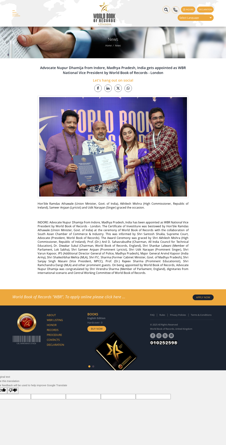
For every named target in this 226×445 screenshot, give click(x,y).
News (118, 45)
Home (108, 45)
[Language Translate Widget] (196, 17)
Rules (162, 314)
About (51, 315)
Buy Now (97, 328)
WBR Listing (55, 320)
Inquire (188, 9)
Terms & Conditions (201, 314)
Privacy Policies (178, 314)
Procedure (54, 335)
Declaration (205, 9)
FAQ (152, 314)
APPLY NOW (203, 297)
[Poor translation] (13, 390)
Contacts (53, 340)
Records (52, 330)
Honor (51, 325)
